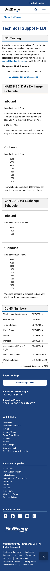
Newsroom (30, 555)
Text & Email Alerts (11, 435)
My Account (8, 422)
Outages (6, 438)
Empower (7, 558)
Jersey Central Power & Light (15, 478)
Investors (18, 555)
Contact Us (29, 552)
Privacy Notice (30, 562)
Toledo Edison (9, 475)
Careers (6, 555)
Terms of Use (27, 565)
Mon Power (8, 481)
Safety (6, 442)
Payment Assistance (12, 426)
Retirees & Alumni (23, 558)
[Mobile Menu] (44, 10)
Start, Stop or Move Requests (15, 451)
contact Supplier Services (14, 61)
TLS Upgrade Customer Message (22, 77)
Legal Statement (10, 565)
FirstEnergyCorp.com (12, 552)
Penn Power (8, 491)
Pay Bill (6, 429)
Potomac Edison (10, 497)
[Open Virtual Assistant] (43, 556)
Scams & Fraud (9, 448)
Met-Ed (6, 485)
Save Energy (8, 445)
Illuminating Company (12, 472)
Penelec (6, 488)
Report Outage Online (25, 383)
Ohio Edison (8, 469)
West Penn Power (10, 494)
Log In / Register (36, 3)
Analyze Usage (9, 432)
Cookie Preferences (11, 562)
